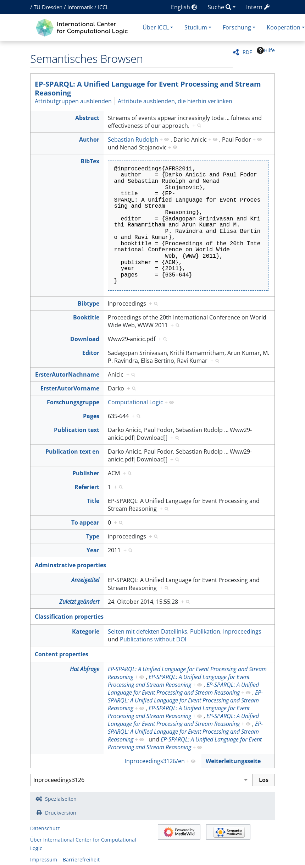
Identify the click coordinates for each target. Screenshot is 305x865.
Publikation (205, 631)
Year (93, 550)
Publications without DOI (153, 639)
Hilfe (266, 50)
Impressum (43, 859)
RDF (247, 52)
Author (89, 139)
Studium (195, 27)
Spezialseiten (61, 798)
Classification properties (69, 616)
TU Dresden (48, 7)
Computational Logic (135, 402)
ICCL (103, 7)
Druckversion (60, 812)
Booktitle (86, 317)
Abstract (87, 118)
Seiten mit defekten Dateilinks (147, 631)
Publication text (76, 430)
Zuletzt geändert (79, 602)
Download (84, 339)
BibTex (90, 161)
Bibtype (88, 303)
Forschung (237, 27)
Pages (91, 416)
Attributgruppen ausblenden (73, 101)
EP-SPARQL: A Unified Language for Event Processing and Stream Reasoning (148, 88)
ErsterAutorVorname (69, 388)
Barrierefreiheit (81, 859)
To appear (85, 522)
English (184, 7)
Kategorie (85, 631)
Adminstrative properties (70, 565)
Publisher (85, 473)
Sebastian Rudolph (133, 139)
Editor (90, 353)
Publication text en (72, 451)
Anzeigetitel (85, 580)
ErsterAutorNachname (67, 374)
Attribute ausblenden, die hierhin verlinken (175, 101)
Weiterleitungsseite (233, 761)
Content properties (61, 654)
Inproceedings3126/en (155, 761)
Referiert (86, 487)
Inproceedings (242, 631)
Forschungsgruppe (73, 402)
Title (93, 501)
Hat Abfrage (84, 669)
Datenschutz (45, 828)
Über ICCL (156, 27)
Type (92, 536)
